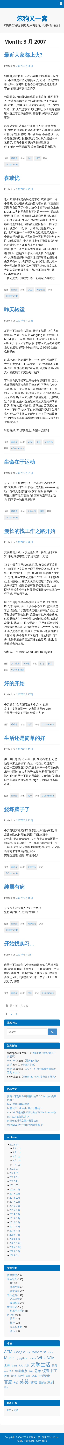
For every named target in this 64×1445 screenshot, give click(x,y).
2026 (13, 1144)
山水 (30, 158)
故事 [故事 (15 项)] (7, 1376)
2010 (14, 1230)
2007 (15, 1242)
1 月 (16, 1164)
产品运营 (15, 1299)
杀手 (9, 1064)
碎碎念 (14, 158)
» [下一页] (16, 1013)
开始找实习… (19, 943)
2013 (14, 1218)
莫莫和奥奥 (16, 1326)
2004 (13, 1255)
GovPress (41, 1440)
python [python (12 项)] (23, 1358)
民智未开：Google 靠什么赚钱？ (24, 1108)
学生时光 (12, 1279)
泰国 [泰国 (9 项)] (28, 1376)
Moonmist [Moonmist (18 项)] (39, 1352)
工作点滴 (12, 1295)
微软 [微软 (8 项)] (31, 1371)
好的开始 (14, 683)
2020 (14, 1189)
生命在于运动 (19, 461)
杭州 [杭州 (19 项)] (21, 1376)
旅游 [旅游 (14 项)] (14, 1376)
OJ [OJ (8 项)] (17, 1358)
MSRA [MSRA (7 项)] (50, 1352)
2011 (14, 1226)
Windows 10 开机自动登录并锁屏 (25, 1124)
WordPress (53, 1437)
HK (11, 1282)
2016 (14, 1205)
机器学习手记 (17, 1310)
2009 (14, 1234)
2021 (13, 1185)
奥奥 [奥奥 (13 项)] (54, 1365)
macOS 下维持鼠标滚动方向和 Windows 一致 (31, 1112)
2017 (14, 1201)
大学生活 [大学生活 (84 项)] (40, 1364)
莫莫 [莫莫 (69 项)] (24, 1381)
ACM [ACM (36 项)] (8, 1351)
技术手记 (12, 1307)
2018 (14, 1197)
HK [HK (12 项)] (28, 1352)
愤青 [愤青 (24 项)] (45, 1370)
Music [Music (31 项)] (9, 1357)
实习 (42, 663)
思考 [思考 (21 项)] (37, 1371)
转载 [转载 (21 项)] (34, 1382)
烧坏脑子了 (17, 809)
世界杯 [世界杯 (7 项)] (14, 1365)
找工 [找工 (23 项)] (54, 1370)
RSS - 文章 (12, 1410)
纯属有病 (14, 886)
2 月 (16, 1160)
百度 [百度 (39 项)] (8, 1382)
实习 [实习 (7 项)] (6, 1371)
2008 (14, 1238)
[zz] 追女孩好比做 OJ (18, 1116)
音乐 (12, 1331)
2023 (13, 1177)
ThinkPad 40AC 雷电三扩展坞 (39, 1076)
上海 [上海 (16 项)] (7, 1365)
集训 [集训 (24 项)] (50, 1382)
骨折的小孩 (32, 1060)
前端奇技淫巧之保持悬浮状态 (22, 1120)
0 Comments (12, 164)
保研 (39, 442)
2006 (15, 1247)
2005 (14, 1251)
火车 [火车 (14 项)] (34, 1376)
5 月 (16, 1148)
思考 (30, 795)
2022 (13, 1181)
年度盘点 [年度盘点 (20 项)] (21, 1371)
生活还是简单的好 (24, 737)
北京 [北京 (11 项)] (26, 1365)
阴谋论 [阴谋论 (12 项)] (42, 1382)
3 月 (16, 1156)
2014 (14, 1214)
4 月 (16, 1152)
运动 (42, 511)
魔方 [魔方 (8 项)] (6, 1387)
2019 (14, 1193)
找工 (38, 158)
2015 (14, 1210)
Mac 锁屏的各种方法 (18, 1104)
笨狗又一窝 (32, 18)
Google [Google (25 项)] (19, 1351)
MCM (30, 289)
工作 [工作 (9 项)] (11, 1371)
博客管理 (12, 1275)
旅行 (12, 1322)
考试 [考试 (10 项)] (15, 1382)
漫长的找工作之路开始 (29, 530)
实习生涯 (15, 663)
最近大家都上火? (23, 54)
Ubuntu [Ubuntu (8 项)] (32, 1358)
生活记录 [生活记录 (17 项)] (44, 1376)
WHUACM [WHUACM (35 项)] (46, 1357)
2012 (14, 1222)
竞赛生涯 (15, 1287)
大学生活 (41, 289)
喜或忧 (11, 178)
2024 (13, 1173)
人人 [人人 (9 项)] (21, 1365)
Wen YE (11, 1060)
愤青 (12, 1318)
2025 (13, 1168)
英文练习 (15, 1291)
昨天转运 (14, 309)
